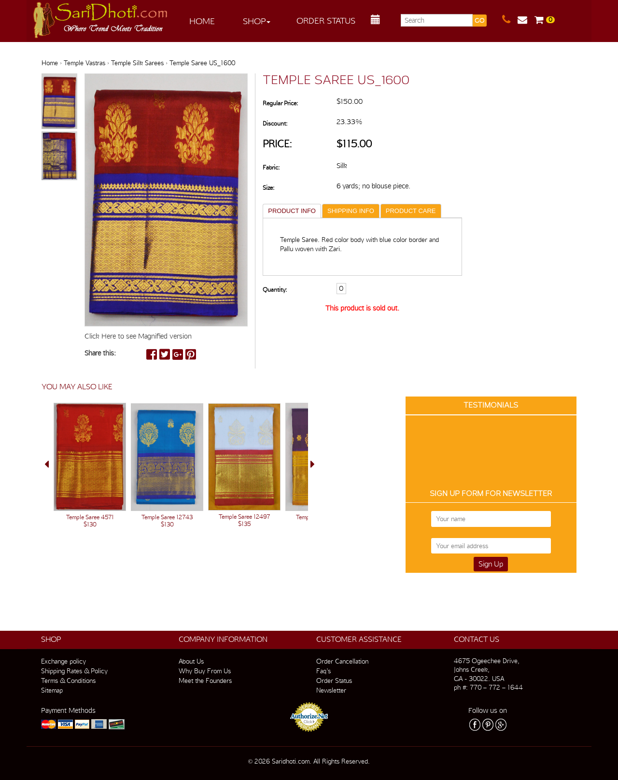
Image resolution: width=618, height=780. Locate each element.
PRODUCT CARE (411, 210)
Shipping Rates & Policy (74, 671)
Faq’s (323, 671)
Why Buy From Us (205, 671)
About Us (191, 661)
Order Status (325, 20)
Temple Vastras (84, 63)
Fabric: (271, 167)
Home (202, 21)
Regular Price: (280, 103)
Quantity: (275, 270)
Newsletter (331, 690)
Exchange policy (63, 661)
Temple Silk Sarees (137, 63)
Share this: (100, 353)
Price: (277, 144)
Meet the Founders (205, 680)
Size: (268, 187)
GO (479, 20)
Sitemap (52, 690)
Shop (256, 21)
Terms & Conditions (68, 680)
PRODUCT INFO (292, 210)
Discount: (275, 123)
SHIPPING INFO (350, 210)
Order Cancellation (342, 661)
